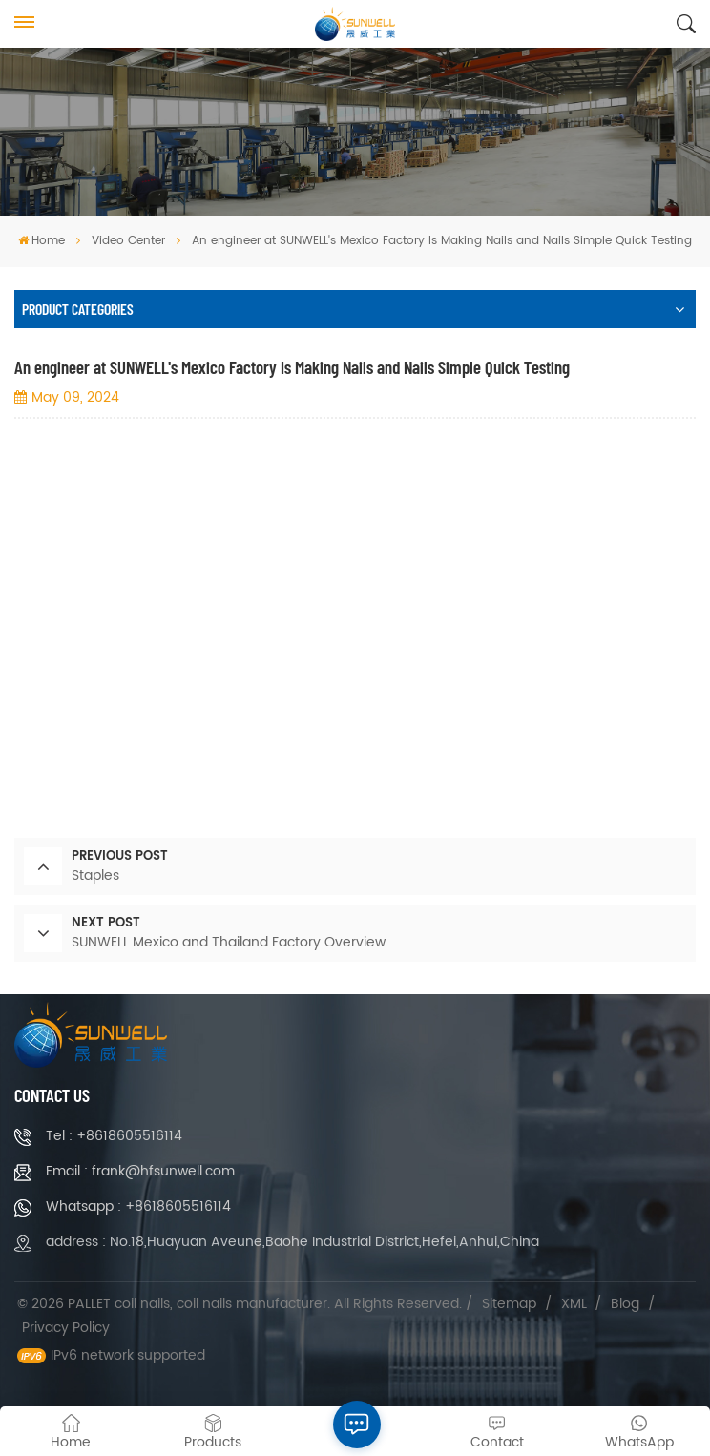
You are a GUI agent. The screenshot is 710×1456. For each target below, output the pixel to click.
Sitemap (509, 1304)
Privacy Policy (66, 1328)
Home (41, 241)
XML (574, 1304)
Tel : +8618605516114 (114, 1136)
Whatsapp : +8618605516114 (138, 1206)
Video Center (128, 241)
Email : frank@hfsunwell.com (140, 1171)
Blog (625, 1304)
